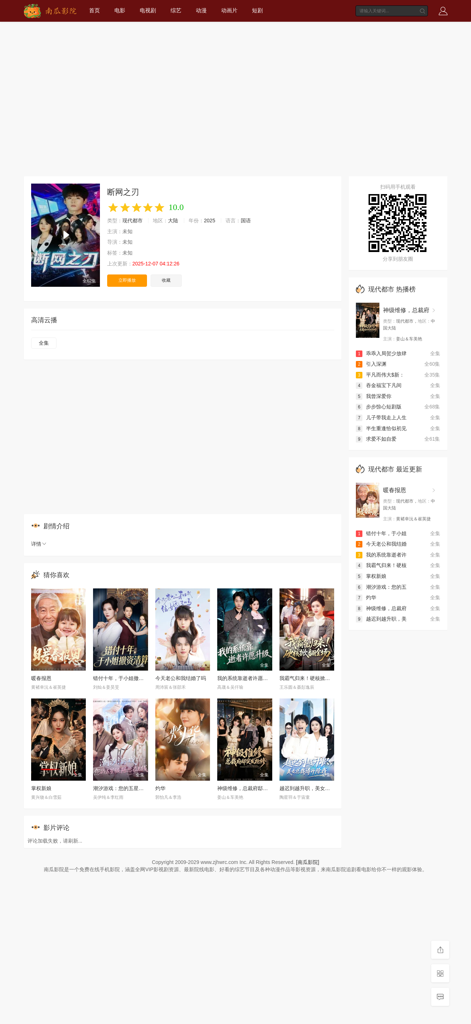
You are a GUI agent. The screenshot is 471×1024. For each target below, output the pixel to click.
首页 (94, 10)
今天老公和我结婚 (381, 544)
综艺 (176, 10)
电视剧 (148, 10)
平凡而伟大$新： (380, 375)
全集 (44, 343)
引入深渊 (371, 364)
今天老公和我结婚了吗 (180, 678)
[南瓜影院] (307, 862)
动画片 (229, 10)
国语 (246, 220)
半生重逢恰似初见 (381, 428)
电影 (119, 10)
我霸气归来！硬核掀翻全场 (309, 678)
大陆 (173, 220)
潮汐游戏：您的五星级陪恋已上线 (131, 788)
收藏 (166, 280)
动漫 (201, 10)
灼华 (160, 788)
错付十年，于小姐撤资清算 (123, 678)
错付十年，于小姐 (381, 533)
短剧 (257, 10)
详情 (39, 544)
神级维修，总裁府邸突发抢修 (250, 788)
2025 (209, 220)
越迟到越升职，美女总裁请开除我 (317, 788)
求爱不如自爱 (376, 439)
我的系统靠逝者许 (381, 555)
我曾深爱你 (373, 396)
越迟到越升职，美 (381, 619)
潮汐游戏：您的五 (381, 587)
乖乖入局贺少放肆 (381, 353)
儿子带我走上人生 (381, 417)
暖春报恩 (41, 678)
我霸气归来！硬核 (381, 565)
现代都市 (132, 220)
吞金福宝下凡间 (378, 385)
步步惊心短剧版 (378, 407)
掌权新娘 (41, 788)
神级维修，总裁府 (406, 310)
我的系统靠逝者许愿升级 (245, 678)
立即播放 (127, 280)
